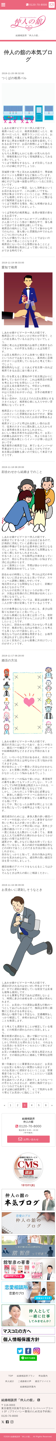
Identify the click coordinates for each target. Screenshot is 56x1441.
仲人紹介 (9, 1381)
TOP (10, 1376)
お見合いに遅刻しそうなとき (22, 889)
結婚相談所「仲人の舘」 (21, 1437)
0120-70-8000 (38, 4)
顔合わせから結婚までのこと (22, 471)
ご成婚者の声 (24, 1381)
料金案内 (43, 1376)
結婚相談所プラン (26, 1376)
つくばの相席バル (14, 78)
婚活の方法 (9, 660)
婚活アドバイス (43, 1381)
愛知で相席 (9, 267)
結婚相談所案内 (28, 1386)
